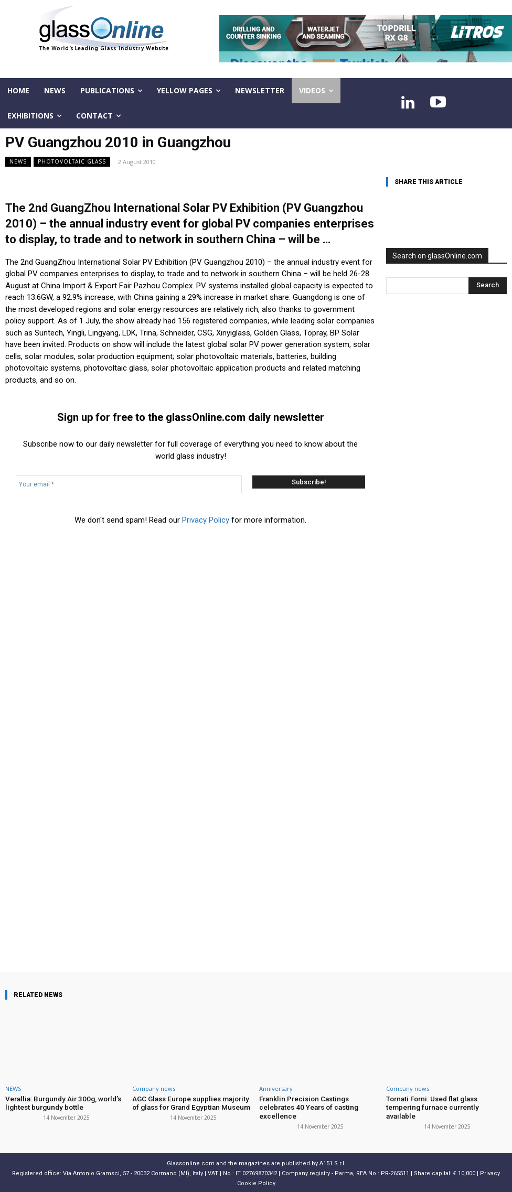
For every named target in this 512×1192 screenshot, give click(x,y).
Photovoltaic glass (72, 162)
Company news (153, 1088)
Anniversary (276, 1088)
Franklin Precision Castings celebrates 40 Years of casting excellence (307, 1107)
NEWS (18, 162)
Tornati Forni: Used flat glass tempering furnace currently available (444, 1103)
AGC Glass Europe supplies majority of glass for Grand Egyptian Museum (192, 1103)
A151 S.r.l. (332, 1161)
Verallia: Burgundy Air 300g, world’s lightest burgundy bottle (59, 1103)
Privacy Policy (205, 520)
